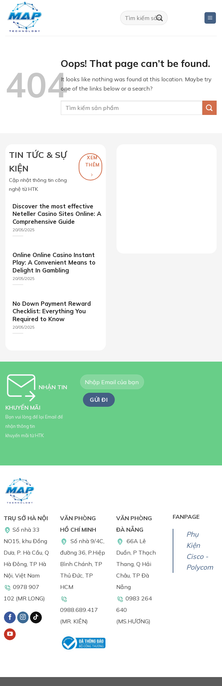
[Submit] (160, 18)
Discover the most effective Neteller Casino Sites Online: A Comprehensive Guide (57, 213)
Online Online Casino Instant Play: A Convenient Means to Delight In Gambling (54, 262)
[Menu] (210, 18)
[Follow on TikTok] (36, 618)
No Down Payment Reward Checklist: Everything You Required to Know (52, 311)
